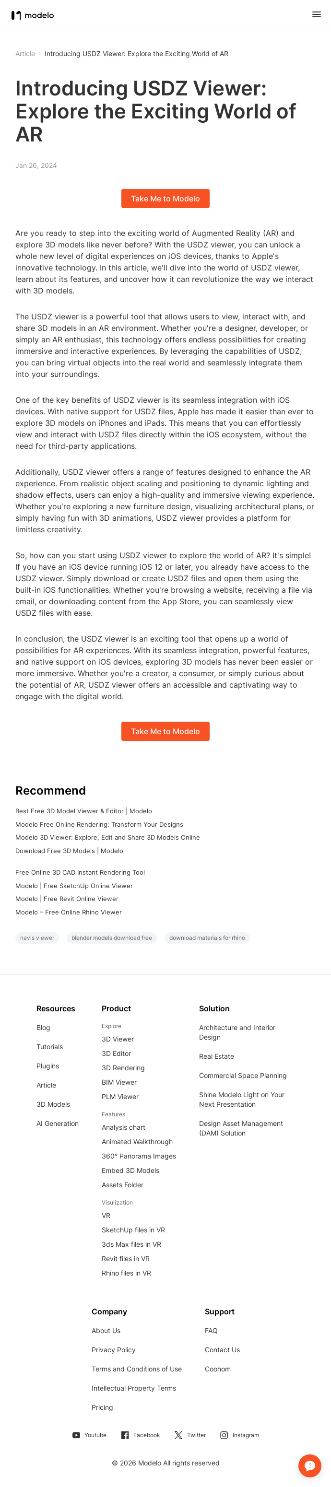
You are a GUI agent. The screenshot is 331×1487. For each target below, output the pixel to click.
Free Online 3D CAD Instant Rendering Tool (80, 872)
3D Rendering (123, 1068)
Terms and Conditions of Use (137, 1369)
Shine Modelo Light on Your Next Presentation (241, 1099)
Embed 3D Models (130, 1170)
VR (106, 1215)
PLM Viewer (120, 1096)
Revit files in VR (126, 1258)
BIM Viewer (119, 1082)
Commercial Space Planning (243, 1075)
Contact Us (222, 1350)
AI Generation (57, 1123)
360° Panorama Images (139, 1156)
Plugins (47, 1066)
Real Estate (216, 1056)
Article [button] (25, 54)
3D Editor (116, 1053)
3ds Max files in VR (131, 1244)
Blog (43, 1027)
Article (46, 1085)
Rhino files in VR (126, 1273)
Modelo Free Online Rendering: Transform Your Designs (99, 824)
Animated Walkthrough (137, 1141)
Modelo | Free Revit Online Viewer (66, 898)
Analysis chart (123, 1127)
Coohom (218, 1369)
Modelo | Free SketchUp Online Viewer (74, 886)
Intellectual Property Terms (134, 1388)
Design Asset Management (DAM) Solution (241, 1128)
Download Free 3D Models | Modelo (69, 851)
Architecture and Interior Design (237, 1032)
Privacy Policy (114, 1350)
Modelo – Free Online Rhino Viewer (68, 912)
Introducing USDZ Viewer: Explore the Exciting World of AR (136, 54)
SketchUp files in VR (133, 1230)
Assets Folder (122, 1185)
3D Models (53, 1104)
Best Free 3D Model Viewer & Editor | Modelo (83, 811)
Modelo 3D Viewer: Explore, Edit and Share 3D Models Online (107, 837)
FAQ (211, 1330)
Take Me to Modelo (165, 198)
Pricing (102, 1407)
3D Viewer (118, 1039)
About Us (106, 1330)
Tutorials (49, 1046)
